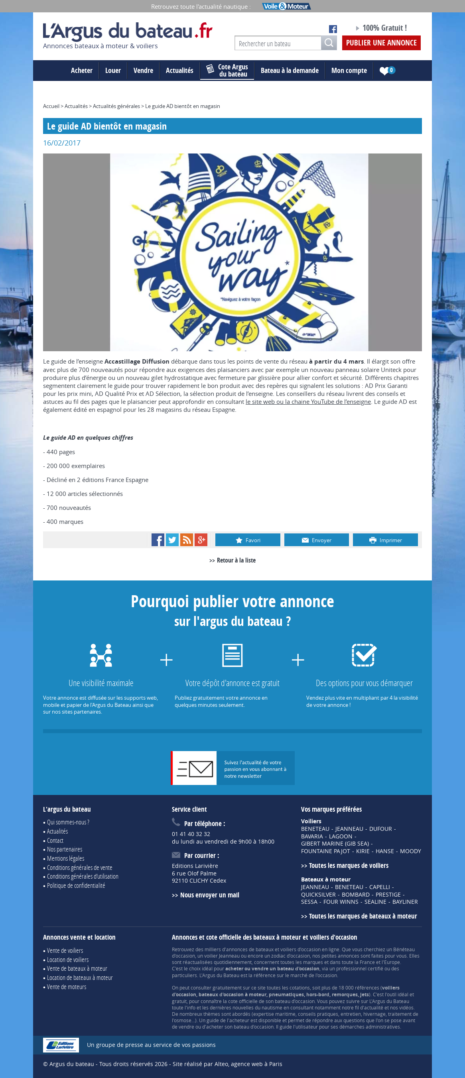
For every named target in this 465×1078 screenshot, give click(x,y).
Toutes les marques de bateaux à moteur (363, 916)
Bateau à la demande (290, 70)
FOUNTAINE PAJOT (325, 851)
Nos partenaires (64, 849)
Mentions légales (65, 858)
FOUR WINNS (341, 901)
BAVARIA (312, 836)
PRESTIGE (388, 894)
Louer (113, 70)
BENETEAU (315, 828)
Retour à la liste (236, 560)
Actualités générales (116, 106)
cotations (300, 987)
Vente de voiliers (65, 950)
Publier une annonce (381, 42)
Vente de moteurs (66, 986)
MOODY (410, 851)
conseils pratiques (318, 1014)
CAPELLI (379, 887)
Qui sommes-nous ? (68, 821)
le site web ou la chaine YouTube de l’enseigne (308, 401)
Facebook (158, 539)
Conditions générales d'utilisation (82, 876)
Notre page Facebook (333, 29)
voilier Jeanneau (222, 955)
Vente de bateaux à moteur (77, 968)
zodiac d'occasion (290, 955)
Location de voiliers (68, 959)
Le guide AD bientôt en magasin (182, 106)
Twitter (172, 539)
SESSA (309, 901)
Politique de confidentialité (76, 885)
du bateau (227, 70)
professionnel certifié (359, 968)
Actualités (179, 70)
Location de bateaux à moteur (80, 977)
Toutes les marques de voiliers (348, 865)
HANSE (385, 851)
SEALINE (375, 901)
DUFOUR (380, 828)
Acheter (82, 70)
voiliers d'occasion (300, 949)
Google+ (201, 539)
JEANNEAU (349, 828)
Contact (55, 840)
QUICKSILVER (318, 894)
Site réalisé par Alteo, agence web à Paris (227, 1064)
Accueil (51, 106)
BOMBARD (356, 894)
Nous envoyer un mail (209, 894)
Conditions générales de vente (79, 867)
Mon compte (349, 70)
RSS (186, 539)
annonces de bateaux (250, 949)
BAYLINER (405, 901)
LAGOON (341, 836)
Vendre (143, 70)
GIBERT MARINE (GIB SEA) (335, 843)
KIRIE (363, 851)
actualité (373, 1007)
